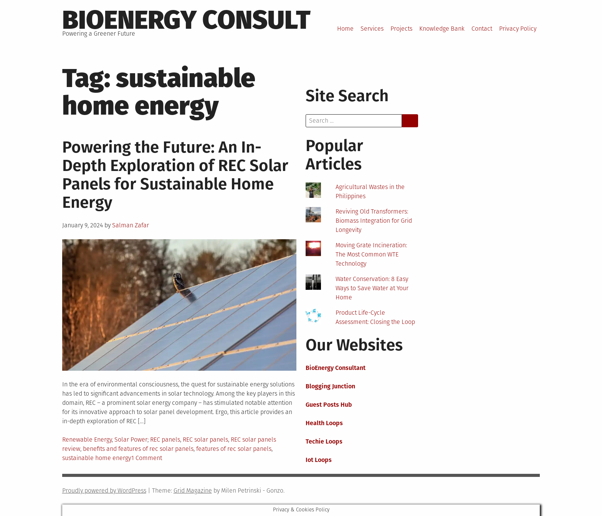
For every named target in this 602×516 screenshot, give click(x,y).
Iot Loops (319, 459)
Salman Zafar (130, 225)
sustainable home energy (96, 458)
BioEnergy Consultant (336, 367)
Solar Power (130, 439)
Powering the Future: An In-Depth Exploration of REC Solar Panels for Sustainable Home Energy (175, 175)
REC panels (165, 439)
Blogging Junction (330, 386)
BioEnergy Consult (186, 20)
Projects (401, 28)
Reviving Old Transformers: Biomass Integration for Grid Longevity (374, 220)
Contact (481, 28)
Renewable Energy (87, 439)
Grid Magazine (193, 490)
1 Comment (146, 458)
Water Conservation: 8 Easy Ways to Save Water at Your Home (372, 288)
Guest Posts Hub (329, 404)
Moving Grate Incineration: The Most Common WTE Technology (371, 254)
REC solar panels (205, 439)
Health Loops (324, 423)
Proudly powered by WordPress (104, 490)
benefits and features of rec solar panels (138, 448)
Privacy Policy (517, 28)
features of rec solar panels (233, 448)
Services (372, 28)
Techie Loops (324, 441)
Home (345, 28)
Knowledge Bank (442, 28)
